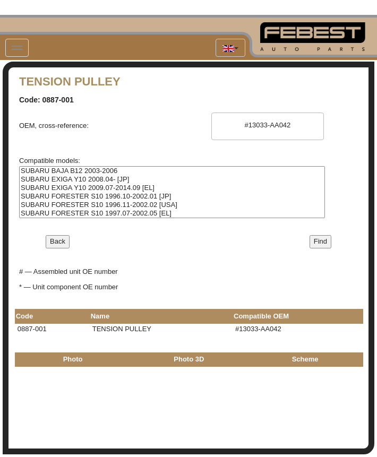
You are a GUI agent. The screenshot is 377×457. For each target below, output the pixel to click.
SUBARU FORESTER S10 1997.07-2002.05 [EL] (172, 213)
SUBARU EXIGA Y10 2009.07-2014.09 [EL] (172, 188)
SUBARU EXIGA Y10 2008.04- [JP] (172, 179)
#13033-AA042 (268, 125)
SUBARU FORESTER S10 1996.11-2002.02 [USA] (172, 205)
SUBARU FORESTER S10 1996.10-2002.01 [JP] (172, 196)
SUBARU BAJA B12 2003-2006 (172, 171)
